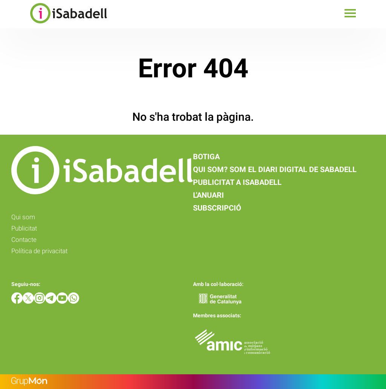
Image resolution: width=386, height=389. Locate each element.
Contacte (24, 239)
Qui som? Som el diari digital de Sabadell (275, 169)
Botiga (206, 156)
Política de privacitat (39, 251)
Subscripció (217, 207)
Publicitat (24, 228)
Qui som (23, 217)
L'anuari (208, 195)
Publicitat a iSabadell (237, 182)
